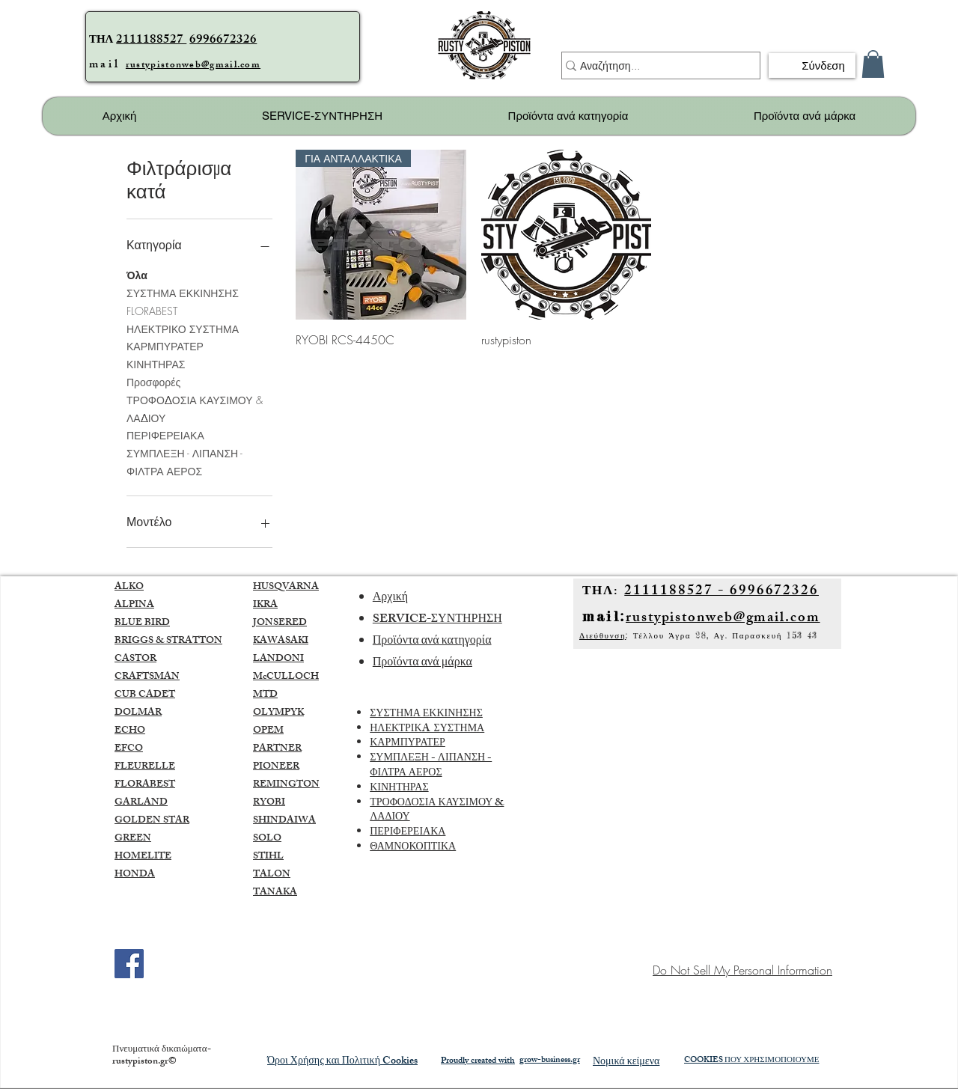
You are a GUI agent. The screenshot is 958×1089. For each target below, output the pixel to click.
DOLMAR (138, 713)
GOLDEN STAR (152, 821)
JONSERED (280, 623)
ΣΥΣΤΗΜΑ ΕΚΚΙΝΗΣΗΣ (182, 292)
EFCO (129, 749)
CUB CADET (145, 695)
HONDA (135, 875)
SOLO (267, 839)
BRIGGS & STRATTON (168, 641)
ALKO (129, 588)
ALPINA (134, 605)
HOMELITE (143, 857)
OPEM (268, 731)
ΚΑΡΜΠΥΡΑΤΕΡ (165, 345)
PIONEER (276, 767)
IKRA (265, 605)
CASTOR (135, 659)
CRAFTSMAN (147, 677)
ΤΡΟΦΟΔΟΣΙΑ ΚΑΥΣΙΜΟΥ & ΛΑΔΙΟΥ (194, 408)
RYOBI (269, 803)
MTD (265, 695)
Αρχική (390, 598)
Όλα (136, 274)
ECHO (130, 731)
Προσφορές (153, 381)
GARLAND (141, 803)
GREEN (133, 839)
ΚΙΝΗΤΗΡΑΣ (155, 363)
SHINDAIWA (284, 821)
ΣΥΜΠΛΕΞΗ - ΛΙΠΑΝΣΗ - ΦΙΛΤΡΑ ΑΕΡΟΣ (184, 461)
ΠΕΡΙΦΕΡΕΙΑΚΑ (165, 434)
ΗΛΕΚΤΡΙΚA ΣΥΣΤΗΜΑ (427, 729)
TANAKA (275, 893)
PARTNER (277, 749)
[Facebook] (129, 963)
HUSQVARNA (286, 588)
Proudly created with (478, 1061)
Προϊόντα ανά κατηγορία (432, 642)
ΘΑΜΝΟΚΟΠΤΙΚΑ (413, 847)
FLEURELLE (145, 767)
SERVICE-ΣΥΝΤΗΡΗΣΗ (437, 620)
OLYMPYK (278, 713)
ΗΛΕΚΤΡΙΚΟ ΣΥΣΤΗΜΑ (182, 328)
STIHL (268, 857)
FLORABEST (151, 310)
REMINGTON (286, 785)
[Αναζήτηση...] (654, 65)
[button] (873, 64)
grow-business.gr (549, 1060)
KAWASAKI (280, 641)
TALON (271, 875)
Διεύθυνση (602, 635)
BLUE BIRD (142, 623)
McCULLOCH (286, 677)
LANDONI (278, 659)
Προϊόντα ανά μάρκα (422, 663)
